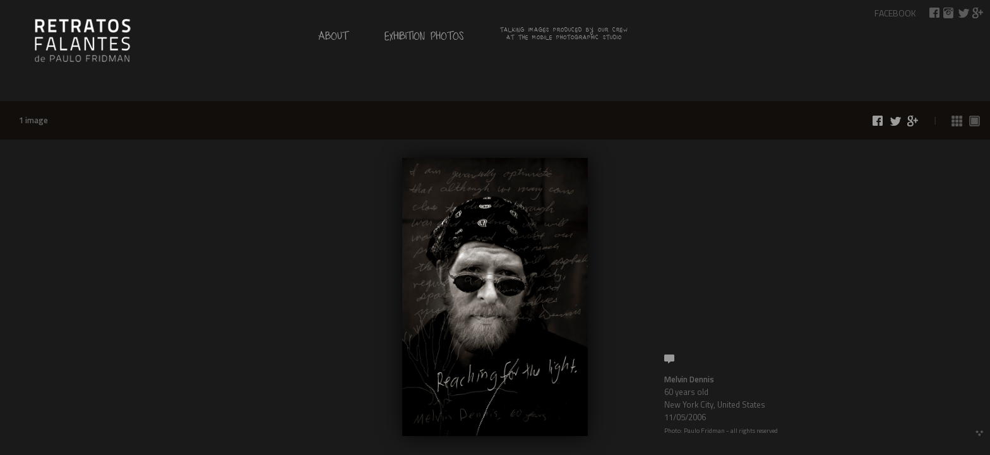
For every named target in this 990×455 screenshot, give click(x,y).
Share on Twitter (963, 13)
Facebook (895, 13)
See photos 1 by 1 (975, 121)
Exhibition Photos (424, 38)
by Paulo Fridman (82, 39)
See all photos (957, 121)
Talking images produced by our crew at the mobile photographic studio (564, 35)
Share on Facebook (934, 13)
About (333, 38)
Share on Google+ (978, 13)
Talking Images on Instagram (949, 13)
